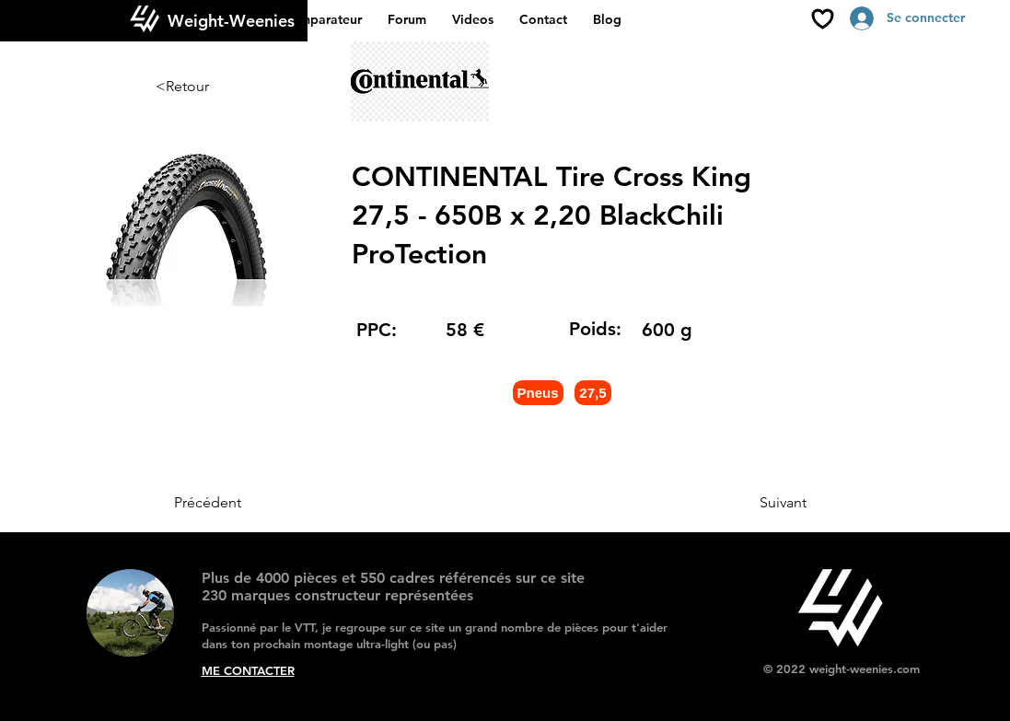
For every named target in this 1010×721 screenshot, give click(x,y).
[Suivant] (760, 502)
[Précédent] (235, 502)
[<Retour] (216, 86)
